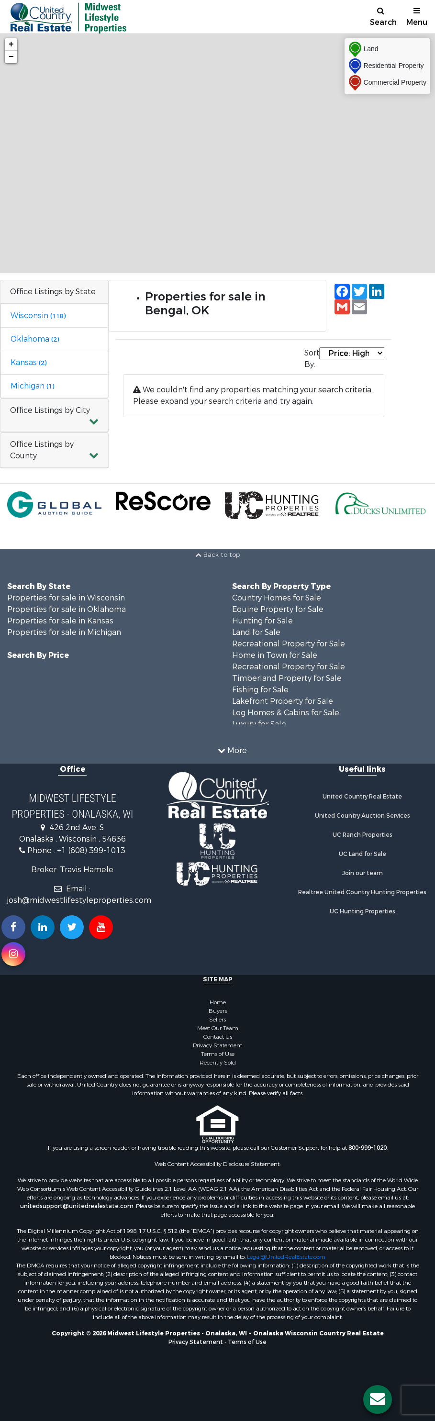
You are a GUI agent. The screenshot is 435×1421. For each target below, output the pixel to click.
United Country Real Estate (362, 796)
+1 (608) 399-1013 (91, 850)
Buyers (218, 1011)
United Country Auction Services (362, 816)
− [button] (11, 57)
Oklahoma (35, 339)
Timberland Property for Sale (287, 678)
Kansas (28, 362)
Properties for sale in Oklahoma (66, 609)
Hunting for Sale (262, 621)
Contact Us (217, 1037)
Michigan (32, 386)
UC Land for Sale (362, 854)
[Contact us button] (377, 1399)
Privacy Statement (217, 1045)
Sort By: (311, 358)
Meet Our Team (217, 1028)
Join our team (362, 873)
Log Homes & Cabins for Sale (285, 713)
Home (218, 1002)
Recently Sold (218, 1062)
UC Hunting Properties (362, 911)
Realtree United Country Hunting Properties (362, 892)
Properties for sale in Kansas (60, 621)
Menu (416, 17)
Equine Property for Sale (277, 609)
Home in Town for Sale (274, 655)
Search (383, 17)
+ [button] (11, 44)
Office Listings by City (50, 410)
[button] (54, 415)
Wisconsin (38, 316)
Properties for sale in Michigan (64, 632)
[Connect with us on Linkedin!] (43, 927)
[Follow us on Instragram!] (13, 954)
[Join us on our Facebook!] (13, 927)
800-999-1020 (367, 1148)
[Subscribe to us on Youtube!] (101, 927)
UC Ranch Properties (362, 835)
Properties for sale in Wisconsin (66, 598)
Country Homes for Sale (276, 598)
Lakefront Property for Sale (282, 701)
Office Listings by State (53, 292)
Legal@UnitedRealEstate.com (286, 1257)
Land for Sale (256, 632)
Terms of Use (217, 1054)
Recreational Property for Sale (288, 644)
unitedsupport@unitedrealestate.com (77, 1206)
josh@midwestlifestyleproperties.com (79, 900)
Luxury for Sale (259, 724)
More (232, 750)
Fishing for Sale (260, 690)
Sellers (217, 1019)
